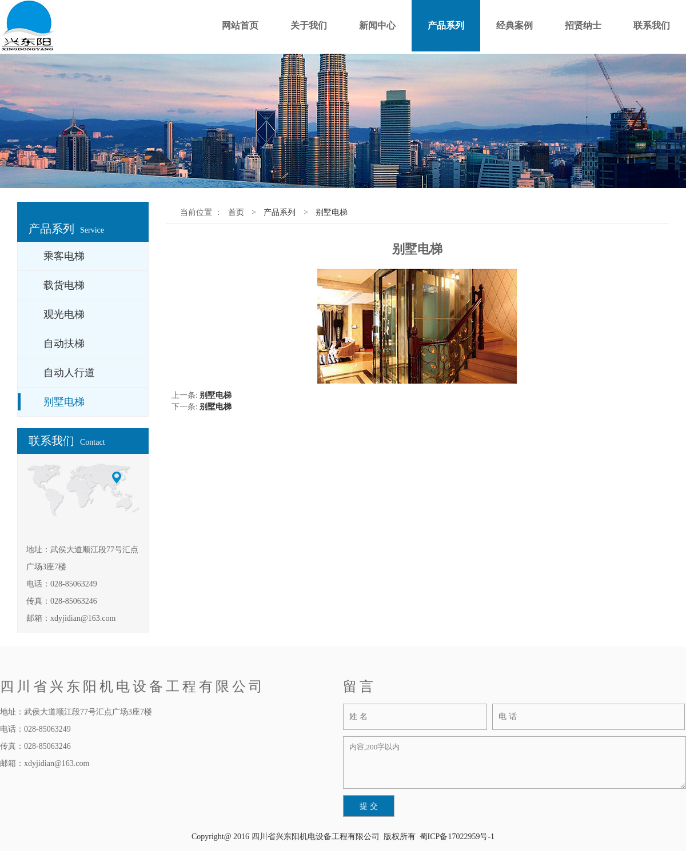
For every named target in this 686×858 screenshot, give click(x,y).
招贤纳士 (583, 25)
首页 (236, 212)
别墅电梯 (332, 212)
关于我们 (308, 25)
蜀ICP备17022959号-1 (457, 836)
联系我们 (651, 25)
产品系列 (446, 25)
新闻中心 (377, 25)
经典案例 (514, 25)
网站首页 (240, 25)
